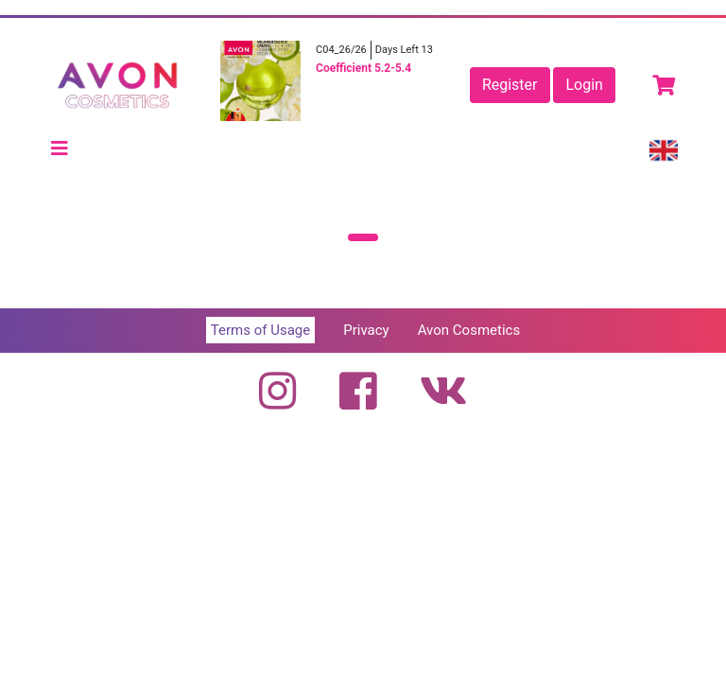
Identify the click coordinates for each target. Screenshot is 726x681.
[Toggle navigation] (59, 148)
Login (583, 85)
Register (510, 85)
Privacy (366, 330)
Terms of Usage (260, 330)
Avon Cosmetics (469, 330)
